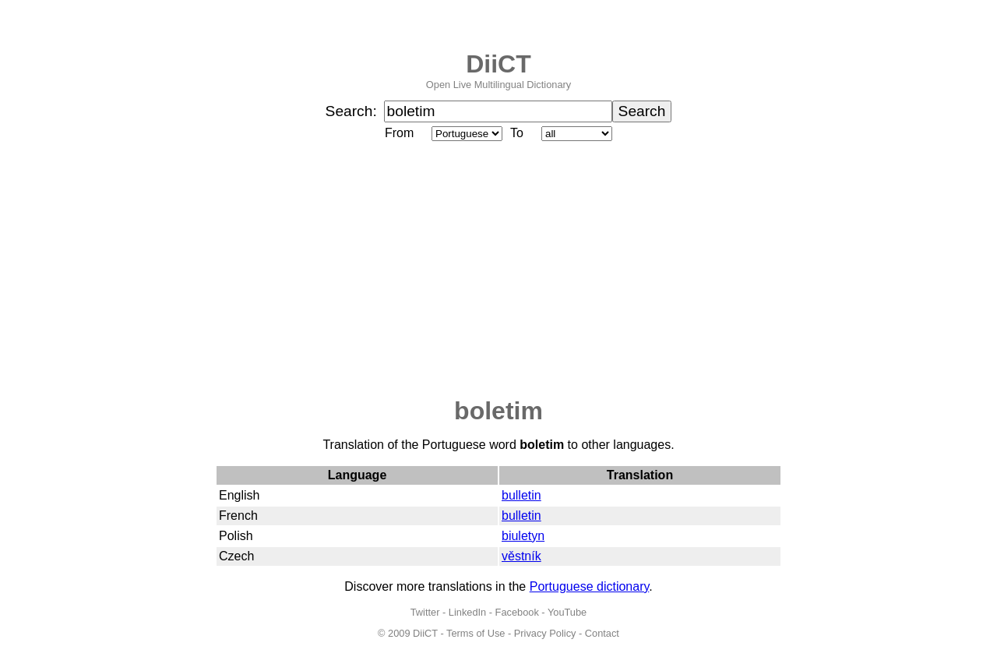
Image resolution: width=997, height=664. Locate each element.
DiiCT (498, 64)
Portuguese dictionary (590, 586)
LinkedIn (467, 612)
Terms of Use (475, 633)
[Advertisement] (498, 270)
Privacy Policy (545, 633)
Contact (602, 633)
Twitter (425, 612)
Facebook (517, 612)
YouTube (567, 612)
